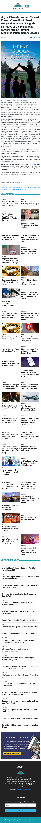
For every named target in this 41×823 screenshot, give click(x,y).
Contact (28, 820)
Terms (5, 820)
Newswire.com (25, 100)
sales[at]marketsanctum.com (23, 789)
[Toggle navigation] (27, 6)
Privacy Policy (12, 820)
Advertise (21, 820)
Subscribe (20, 810)
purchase (33, 164)
